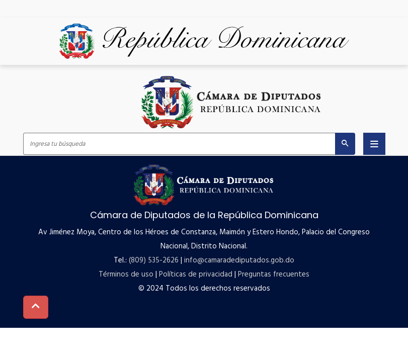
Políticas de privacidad (195, 274)
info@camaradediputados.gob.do (239, 260)
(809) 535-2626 (154, 260)
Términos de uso (126, 274)
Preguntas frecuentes (273, 274)
